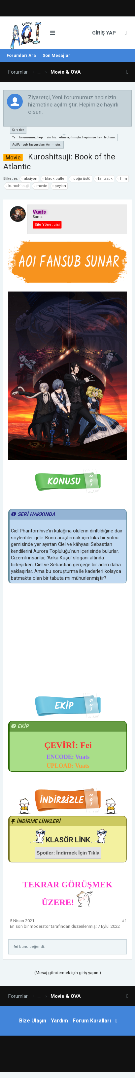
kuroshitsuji (17, 186)
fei (16, 947)
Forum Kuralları (92, 1021)
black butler (54, 178)
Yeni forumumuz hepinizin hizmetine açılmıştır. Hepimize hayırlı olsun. (64, 136)
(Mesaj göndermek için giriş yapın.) (67, 972)
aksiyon (29, 178)
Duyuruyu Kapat (127, 97)
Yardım (59, 1021)
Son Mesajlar (56, 55)
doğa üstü (80, 178)
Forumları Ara (21, 55)
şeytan (59, 186)
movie (40, 186)
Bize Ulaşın (32, 1021)
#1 (124, 920)
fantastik (104, 178)
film (122, 178)
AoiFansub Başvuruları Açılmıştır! (36, 144)
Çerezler (18, 129)
